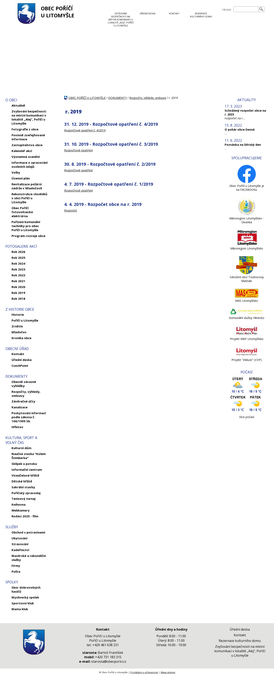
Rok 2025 (18, 258)
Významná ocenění (26, 157)
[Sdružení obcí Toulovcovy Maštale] (246, 273)
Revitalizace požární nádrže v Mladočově (27, 186)
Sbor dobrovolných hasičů (26, 589)
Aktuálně (18, 105)
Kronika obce (21, 338)
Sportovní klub (23, 603)
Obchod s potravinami (28, 532)
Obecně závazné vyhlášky (24, 384)
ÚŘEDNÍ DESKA (147, 13)
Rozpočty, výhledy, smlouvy (26, 394)
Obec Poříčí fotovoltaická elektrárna (22, 212)
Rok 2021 (18, 281)
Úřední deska (22, 360)
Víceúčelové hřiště (25, 475)
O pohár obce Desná (240, 129)
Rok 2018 (18, 299)
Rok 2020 (18, 287)
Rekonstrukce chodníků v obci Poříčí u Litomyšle (29, 198)
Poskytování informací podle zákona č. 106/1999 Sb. (29, 417)
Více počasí (246, 417)
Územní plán (21, 178)
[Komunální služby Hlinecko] (246, 314)
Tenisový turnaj (23, 499)
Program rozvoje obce (28, 236)
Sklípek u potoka (24, 464)
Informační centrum (27, 469)
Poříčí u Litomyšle (25, 320)
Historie (18, 314)
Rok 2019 (18, 293)
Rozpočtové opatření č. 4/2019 (84, 130)
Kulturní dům (21, 448)
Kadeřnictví (20, 550)
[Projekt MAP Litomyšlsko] (246, 335)
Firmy (16, 566)
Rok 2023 (18, 269)
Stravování (20, 544)
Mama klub (20, 609)
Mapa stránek (168, 672)
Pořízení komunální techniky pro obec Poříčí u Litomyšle (26, 226)
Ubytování (19, 538)
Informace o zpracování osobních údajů (30, 164)
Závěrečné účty (23, 401)
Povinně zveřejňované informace (28, 137)
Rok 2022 (18, 275)
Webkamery (21, 510)
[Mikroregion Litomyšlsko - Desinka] (247, 214)
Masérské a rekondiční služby (29, 558)
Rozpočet (70, 210)
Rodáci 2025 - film (25, 516)
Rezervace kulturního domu (240, 640)
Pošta (16, 571)
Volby (16, 172)
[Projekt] (246, 356)
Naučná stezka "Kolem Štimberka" (29, 456)
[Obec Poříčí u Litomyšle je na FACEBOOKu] (247, 182)
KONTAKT (174, 13)
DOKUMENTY (117, 98)
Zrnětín (17, 326)
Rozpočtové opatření (78, 150)
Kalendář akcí (22, 151)
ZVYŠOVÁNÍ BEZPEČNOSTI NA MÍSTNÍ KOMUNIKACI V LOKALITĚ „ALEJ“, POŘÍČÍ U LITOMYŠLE (121, 19)
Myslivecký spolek (25, 597)
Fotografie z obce (25, 129)
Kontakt (18, 354)
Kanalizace (20, 407)
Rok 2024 (18, 263)
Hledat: (227, 10)
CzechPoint (20, 366)
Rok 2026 (18, 252)
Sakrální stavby (23, 487)
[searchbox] (245, 9)
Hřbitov (17, 427)
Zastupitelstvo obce (27, 145)
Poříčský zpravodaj (26, 493)
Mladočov (19, 332)
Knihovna (18, 504)
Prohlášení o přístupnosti (144, 672)
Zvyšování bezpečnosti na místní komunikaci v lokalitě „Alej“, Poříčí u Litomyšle (29, 117)
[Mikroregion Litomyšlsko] (247, 244)
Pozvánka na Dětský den (243, 145)
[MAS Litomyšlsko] (246, 297)
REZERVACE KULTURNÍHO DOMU (201, 15)
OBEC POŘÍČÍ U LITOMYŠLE (57, 12)
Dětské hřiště (22, 481)
